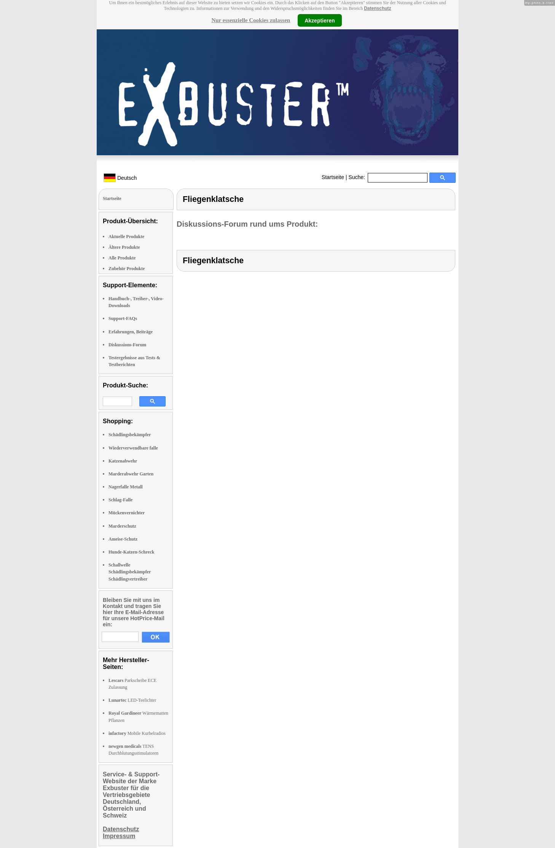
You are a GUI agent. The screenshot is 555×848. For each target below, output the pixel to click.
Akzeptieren (320, 20)
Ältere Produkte (124, 247)
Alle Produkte (122, 258)
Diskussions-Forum (127, 344)
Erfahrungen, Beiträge (130, 331)
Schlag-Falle (120, 499)
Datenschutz (377, 8)
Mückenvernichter (126, 512)
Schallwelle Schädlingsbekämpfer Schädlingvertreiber (129, 571)
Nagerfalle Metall (125, 487)
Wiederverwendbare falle (133, 448)
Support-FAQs (122, 318)
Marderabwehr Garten (130, 474)
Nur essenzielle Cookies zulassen (250, 20)
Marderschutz (122, 526)
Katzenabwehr (122, 461)
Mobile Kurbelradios (137, 733)
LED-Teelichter (132, 700)
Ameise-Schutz (122, 539)
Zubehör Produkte (126, 268)
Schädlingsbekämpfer (129, 434)
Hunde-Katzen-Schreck (131, 552)
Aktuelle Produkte (126, 236)
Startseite (333, 177)
